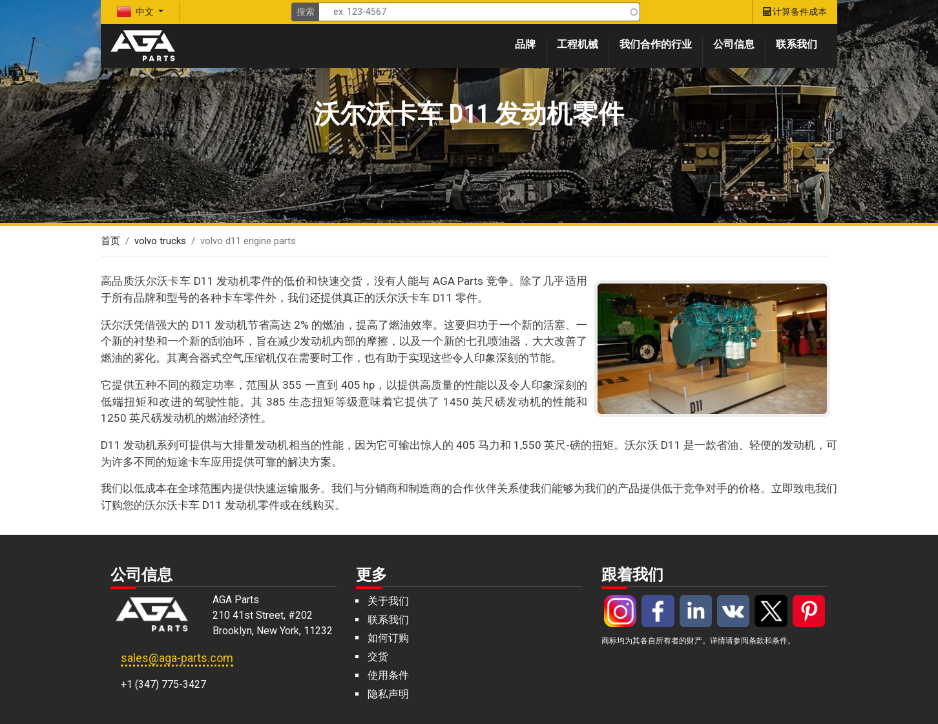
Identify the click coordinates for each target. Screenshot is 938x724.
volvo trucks (160, 241)
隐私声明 (388, 694)
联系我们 (796, 44)
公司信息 (734, 44)
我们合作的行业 (656, 44)
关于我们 (388, 601)
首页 (110, 241)
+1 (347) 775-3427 (163, 684)
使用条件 (388, 675)
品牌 (525, 44)
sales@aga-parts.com (177, 658)
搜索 (306, 11)
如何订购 (388, 638)
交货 (378, 656)
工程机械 (577, 44)
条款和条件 (768, 640)
